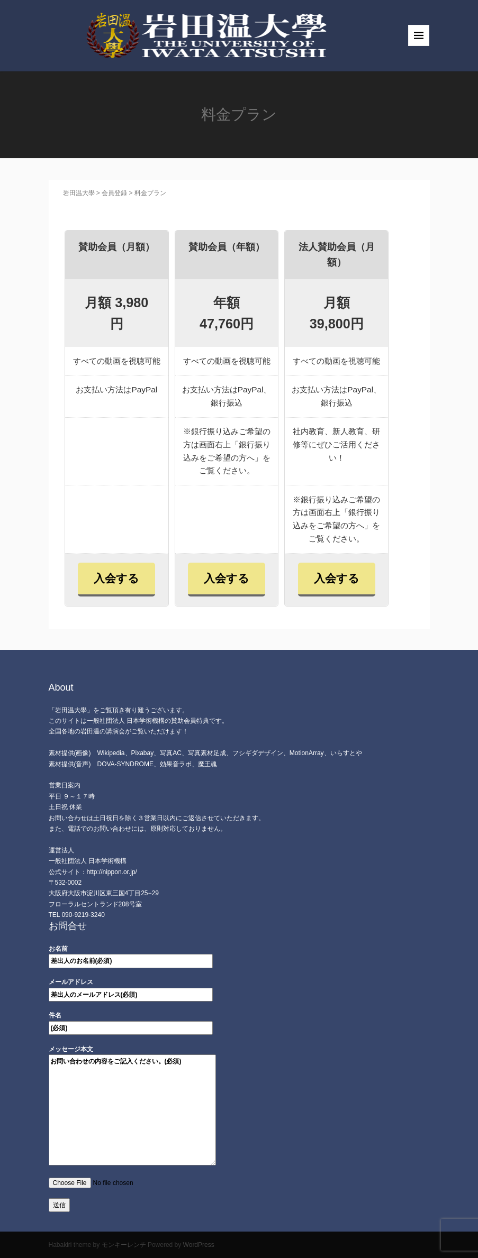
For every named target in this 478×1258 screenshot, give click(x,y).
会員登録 (114, 193)
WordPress (198, 1244)
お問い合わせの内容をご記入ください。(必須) (132, 1109)
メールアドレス (131, 988)
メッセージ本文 (132, 1106)
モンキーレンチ (124, 1244)
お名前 (131, 955)
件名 (131, 1021)
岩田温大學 (76, 193)
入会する (116, 578)
